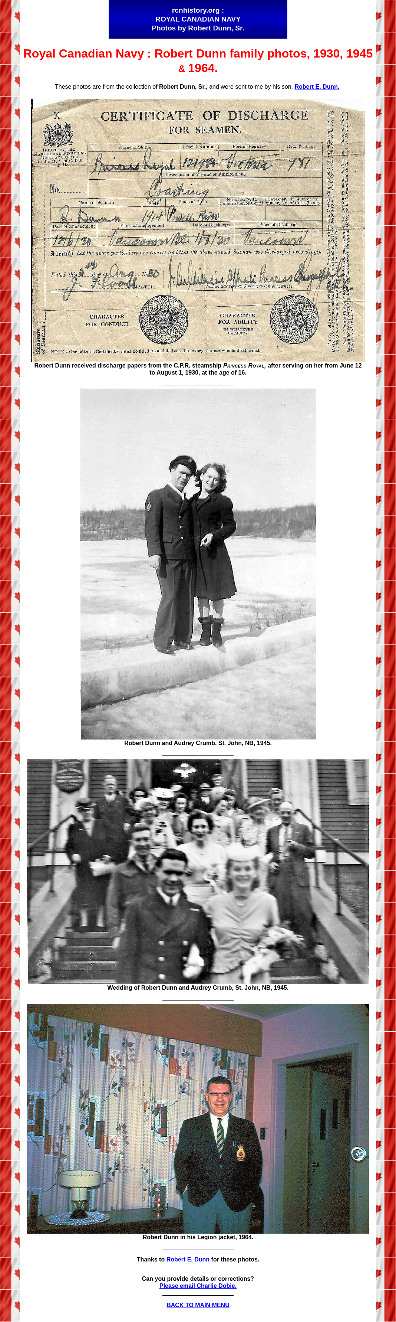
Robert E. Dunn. (317, 87)
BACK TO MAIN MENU (197, 1305)
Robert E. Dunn (187, 1259)
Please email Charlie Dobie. (198, 1286)
